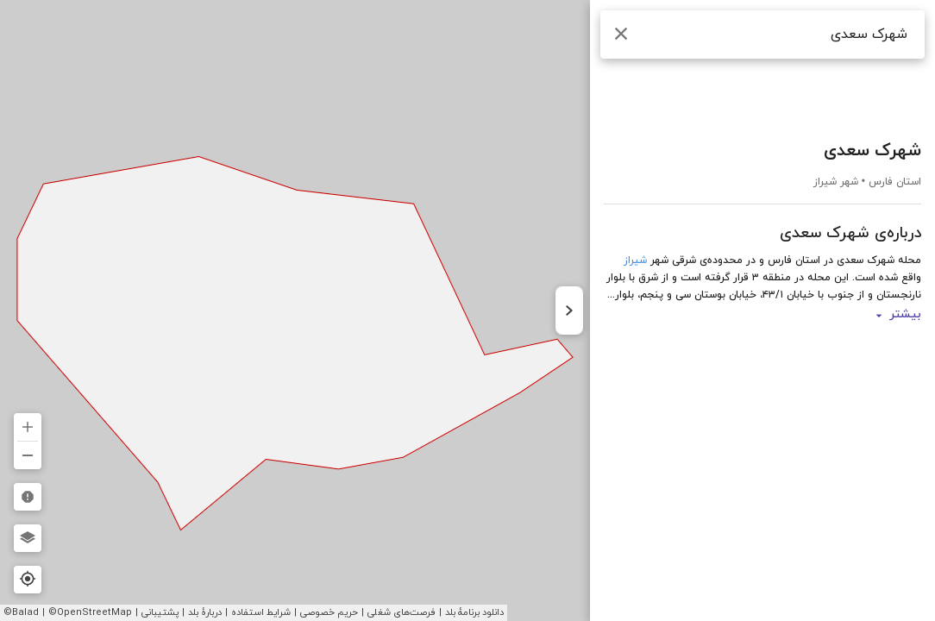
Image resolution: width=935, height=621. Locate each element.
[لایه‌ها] (27, 538)
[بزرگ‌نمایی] (27, 427)
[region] (467, 310)
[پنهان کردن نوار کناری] (569, 310)
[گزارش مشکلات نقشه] (27, 497)
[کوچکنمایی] (27, 455)
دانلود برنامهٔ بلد (474, 612)
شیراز (635, 260)
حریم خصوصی (329, 612)
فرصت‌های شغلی (401, 612)
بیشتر (896, 315)
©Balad (21, 612)
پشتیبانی (160, 612)
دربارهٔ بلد (205, 612)
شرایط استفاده (261, 612)
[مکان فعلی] (27, 579)
